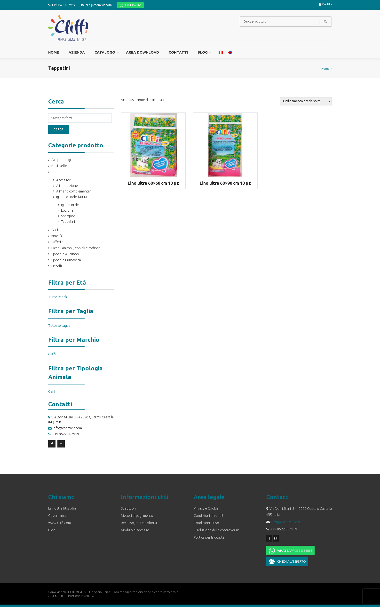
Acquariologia (62, 160)
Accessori (63, 180)
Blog (51, 530)
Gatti (55, 230)
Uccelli (56, 266)
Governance (57, 516)
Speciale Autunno (65, 254)
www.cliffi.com (59, 523)
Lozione (67, 210)
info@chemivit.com (98, 5)
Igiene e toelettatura (71, 197)
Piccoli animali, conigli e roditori (75, 248)
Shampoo (68, 216)
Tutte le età (57, 297)
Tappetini (68, 222)
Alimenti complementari (74, 191)
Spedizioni (128, 508)
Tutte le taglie (59, 325)
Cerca (58, 129)
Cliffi (52, 354)
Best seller (59, 166)
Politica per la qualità (209, 537)
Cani (54, 172)
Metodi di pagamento (137, 516)
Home (325, 68)
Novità (56, 236)
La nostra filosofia (62, 508)
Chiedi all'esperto (291, 561)
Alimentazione (67, 186)
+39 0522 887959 (63, 5)
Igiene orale (70, 205)
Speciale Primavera (66, 260)
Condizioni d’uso (206, 523)
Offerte (57, 242)
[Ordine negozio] (306, 101)
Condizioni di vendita (209, 516)
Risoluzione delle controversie (217, 530)
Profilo (325, 4)
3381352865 (133, 5)
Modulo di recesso (135, 530)
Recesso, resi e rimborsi (139, 523)
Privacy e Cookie (206, 508)
